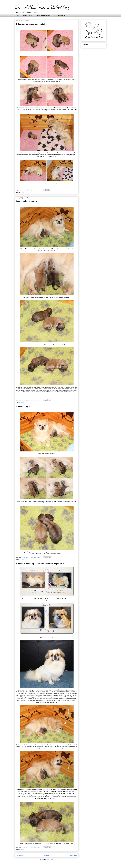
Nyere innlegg (20, 855)
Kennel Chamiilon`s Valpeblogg (42, 7)
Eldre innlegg (73, 855)
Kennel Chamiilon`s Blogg (43, 15)
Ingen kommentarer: (36, 190)
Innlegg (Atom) (49, 859)
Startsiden (47, 855)
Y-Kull (22, 192)
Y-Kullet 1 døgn (23, 406)
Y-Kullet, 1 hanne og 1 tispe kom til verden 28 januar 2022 (41, 564)
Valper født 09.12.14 (59, 15)
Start (18, 15)
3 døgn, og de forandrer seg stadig (31, 24)
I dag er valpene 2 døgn (26, 201)
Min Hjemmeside (27, 15)
